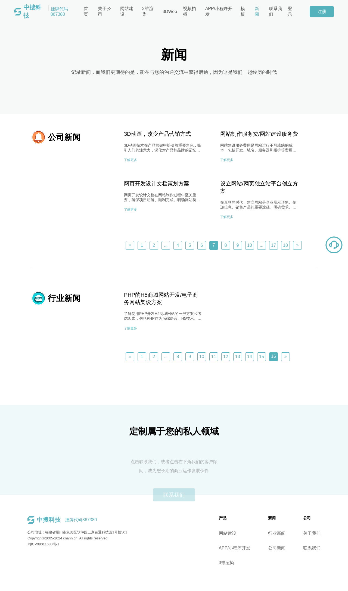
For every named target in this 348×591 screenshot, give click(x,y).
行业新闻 (287, 533)
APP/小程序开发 (218, 11)
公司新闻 (287, 548)
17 (273, 245)
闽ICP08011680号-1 (33, 544)
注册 (322, 11)
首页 (86, 11)
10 (249, 245)
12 (225, 356)
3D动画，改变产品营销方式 (157, 134)
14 (249, 356)
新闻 (257, 11)
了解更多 (130, 160)
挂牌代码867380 (45, 12)
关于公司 (104, 11)
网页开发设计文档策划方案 (156, 184)
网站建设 (126, 11)
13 (237, 356)
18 (285, 245)
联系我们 (275, 11)
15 (261, 356)
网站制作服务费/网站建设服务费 (259, 134)
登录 (290, 11)
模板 (243, 11)
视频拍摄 (189, 11)
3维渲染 (147, 11)
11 (213, 356)
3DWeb (170, 11)
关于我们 (322, 533)
